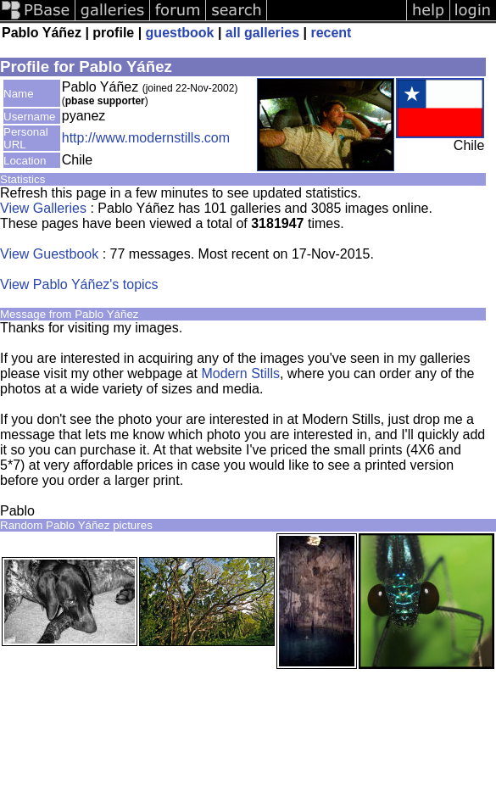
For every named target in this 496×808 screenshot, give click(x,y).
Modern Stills (240, 373)
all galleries (262, 32)
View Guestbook (49, 254)
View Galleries (43, 208)
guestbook (180, 32)
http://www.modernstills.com (146, 138)
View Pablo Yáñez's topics (79, 284)
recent (330, 32)
